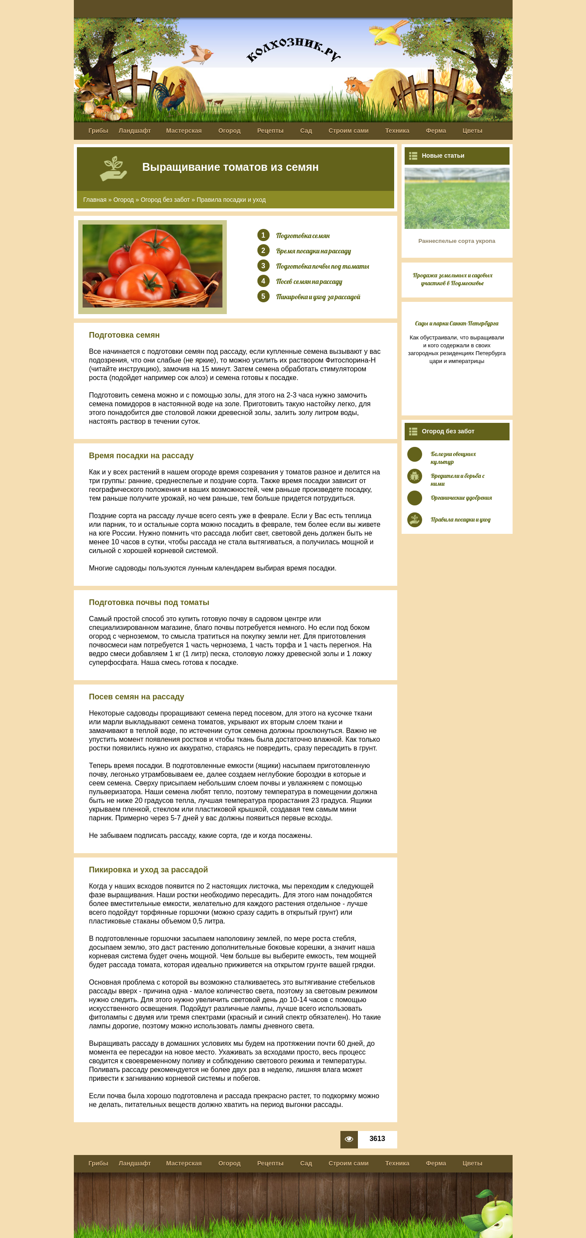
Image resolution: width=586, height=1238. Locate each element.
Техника (397, 130)
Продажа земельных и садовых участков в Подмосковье (452, 279)
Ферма (436, 130)
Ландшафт (135, 130)
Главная (95, 199)
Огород (229, 130)
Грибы (98, 130)
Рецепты (270, 130)
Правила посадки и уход (231, 199)
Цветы (472, 130)
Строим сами (349, 130)
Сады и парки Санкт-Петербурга (457, 323)
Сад (306, 130)
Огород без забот (165, 199)
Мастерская (183, 130)
